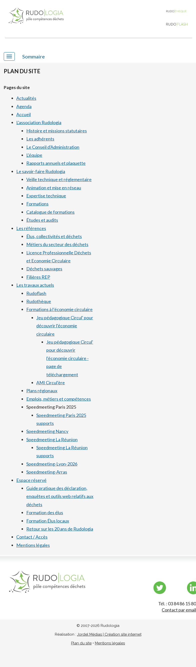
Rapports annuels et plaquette (56, 163)
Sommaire (33, 56)
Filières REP (38, 277)
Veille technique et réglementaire (59, 179)
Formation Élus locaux (47, 521)
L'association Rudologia (38, 122)
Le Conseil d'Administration (52, 147)
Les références (31, 228)
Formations (37, 203)
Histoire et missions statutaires (56, 130)
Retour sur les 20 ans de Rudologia (59, 529)
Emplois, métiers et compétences (58, 399)
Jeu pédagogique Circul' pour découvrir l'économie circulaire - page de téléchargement (69, 358)
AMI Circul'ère (50, 382)
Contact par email (179, 610)
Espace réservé (31, 480)
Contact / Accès (32, 537)
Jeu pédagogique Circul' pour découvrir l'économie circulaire (64, 326)
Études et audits (42, 220)
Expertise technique (46, 195)
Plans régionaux (41, 390)
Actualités (26, 98)
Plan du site (81, 643)
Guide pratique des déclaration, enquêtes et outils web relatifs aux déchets (59, 496)
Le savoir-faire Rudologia (40, 171)
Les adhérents (40, 138)
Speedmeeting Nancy (47, 431)
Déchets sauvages (44, 268)
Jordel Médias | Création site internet (109, 634)
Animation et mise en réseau (53, 187)
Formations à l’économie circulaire (59, 309)
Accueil (23, 114)
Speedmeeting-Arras (46, 472)
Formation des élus (44, 512)
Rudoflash (36, 293)
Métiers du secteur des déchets (57, 244)
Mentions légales (33, 545)
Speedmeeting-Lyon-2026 (51, 464)
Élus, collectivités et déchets (54, 236)
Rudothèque (38, 301)
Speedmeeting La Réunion (52, 439)
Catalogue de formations (50, 212)
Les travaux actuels (35, 285)
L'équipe (34, 155)
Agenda (24, 106)
